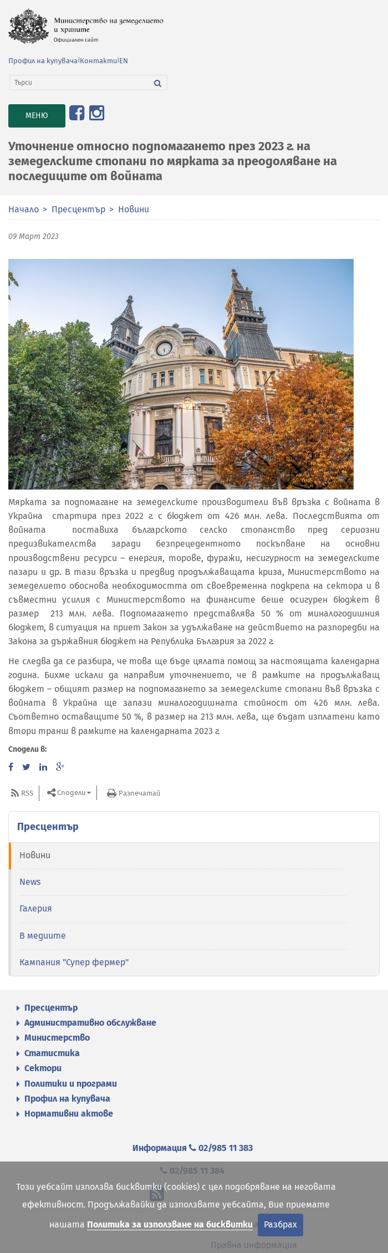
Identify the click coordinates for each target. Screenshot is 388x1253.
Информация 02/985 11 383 (192, 1148)
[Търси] (79, 82)
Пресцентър (78, 209)
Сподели (71, 792)
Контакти (98, 61)
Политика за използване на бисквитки (170, 1224)
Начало (23, 209)
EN (123, 61)
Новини (133, 209)
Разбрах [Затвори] (280, 1224)
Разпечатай (139, 793)
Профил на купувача (43, 61)
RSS (27, 793)
